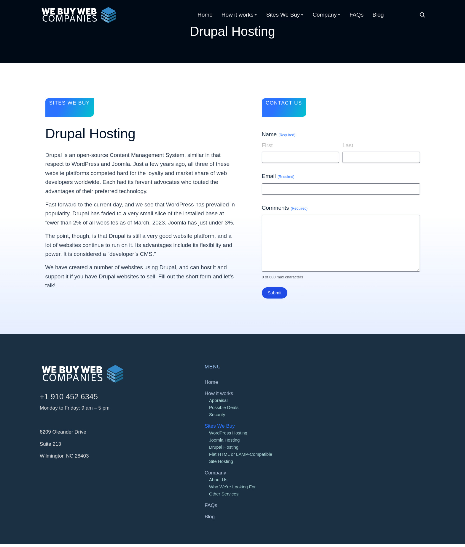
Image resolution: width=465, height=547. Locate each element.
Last (348, 148)
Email (278, 179)
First (267, 148)
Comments (285, 211)
